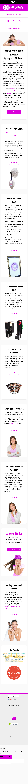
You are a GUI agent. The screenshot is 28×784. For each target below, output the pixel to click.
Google (11, 423)
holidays (9, 93)
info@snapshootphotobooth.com (14, 733)
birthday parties (7, 90)
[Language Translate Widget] (13, 696)
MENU (14, 2)
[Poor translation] (8, 757)
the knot (16, 423)
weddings (12, 88)
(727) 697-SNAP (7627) (14, 14)
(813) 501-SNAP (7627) (14, 28)
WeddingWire (8, 425)
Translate (12, 699)
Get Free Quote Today (14, 112)
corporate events (17, 90)
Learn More (14, 163)
